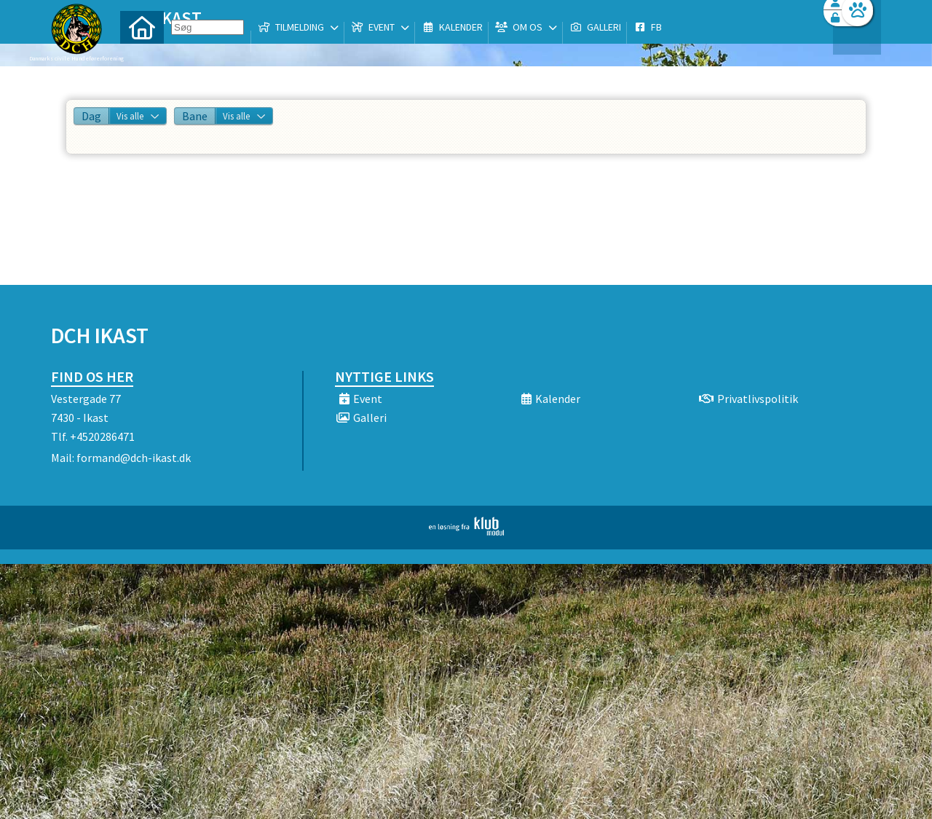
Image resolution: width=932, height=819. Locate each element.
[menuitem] (142, 49)
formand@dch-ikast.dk (133, 457)
